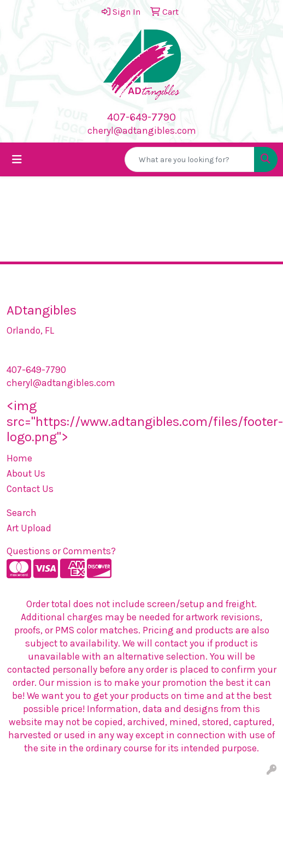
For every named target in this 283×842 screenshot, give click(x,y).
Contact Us (30, 488)
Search (22, 512)
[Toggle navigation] (16, 160)
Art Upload (29, 528)
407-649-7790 (141, 117)
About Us (26, 473)
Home (19, 458)
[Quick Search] (190, 159)
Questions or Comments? (61, 550)
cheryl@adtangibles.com (141, 130)
